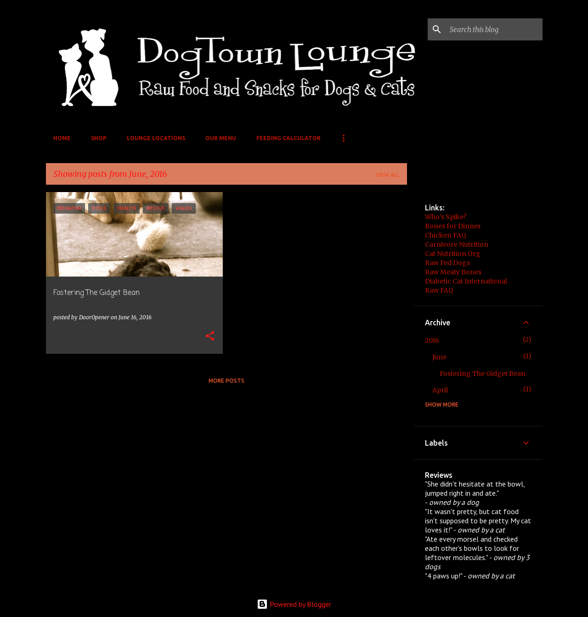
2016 (432, 340)
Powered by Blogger (294, 604)
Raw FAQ (439, 290)
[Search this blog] (494, 29)
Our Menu (220, 138)
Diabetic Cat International (466, 281)
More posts (226, 381)
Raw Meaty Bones (453, 272)
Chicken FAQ (445, 235)
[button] (209, 336)
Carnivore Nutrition (456, 244)
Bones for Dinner (453, 226)
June (439, 357)
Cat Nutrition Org (453, 253)
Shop (99, 138)
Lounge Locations (156, 138)
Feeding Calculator (288, 138)
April (440, 390)
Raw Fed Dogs (447, 263)
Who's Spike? (445, 217)
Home (62, 138)
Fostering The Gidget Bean (483, 373)
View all (388, 175)
